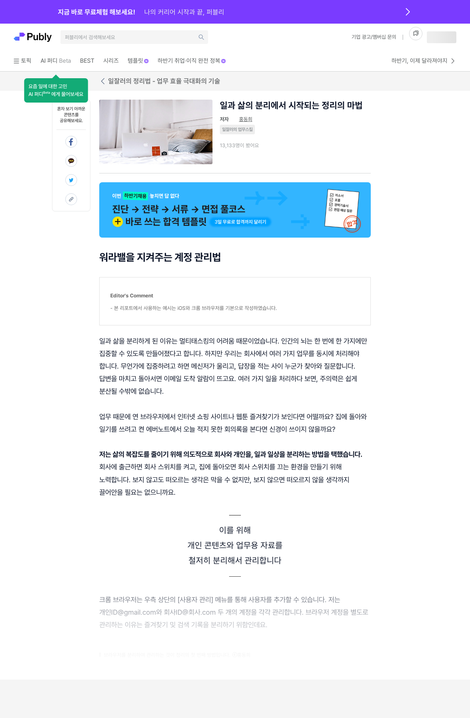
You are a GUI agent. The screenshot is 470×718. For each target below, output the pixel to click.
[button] (56, 90)
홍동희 (245, 119)
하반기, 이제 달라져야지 (423, 61)
